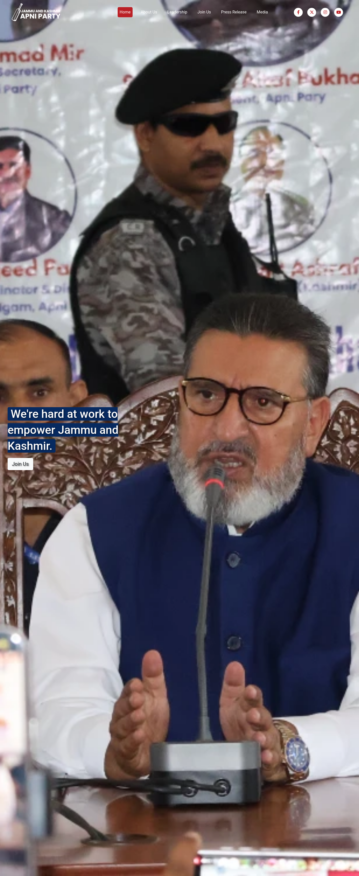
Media (262, 12)
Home (125, 12)
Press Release (234, 12)
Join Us (204, 12)
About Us (149, 12)
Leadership (177, 12)
